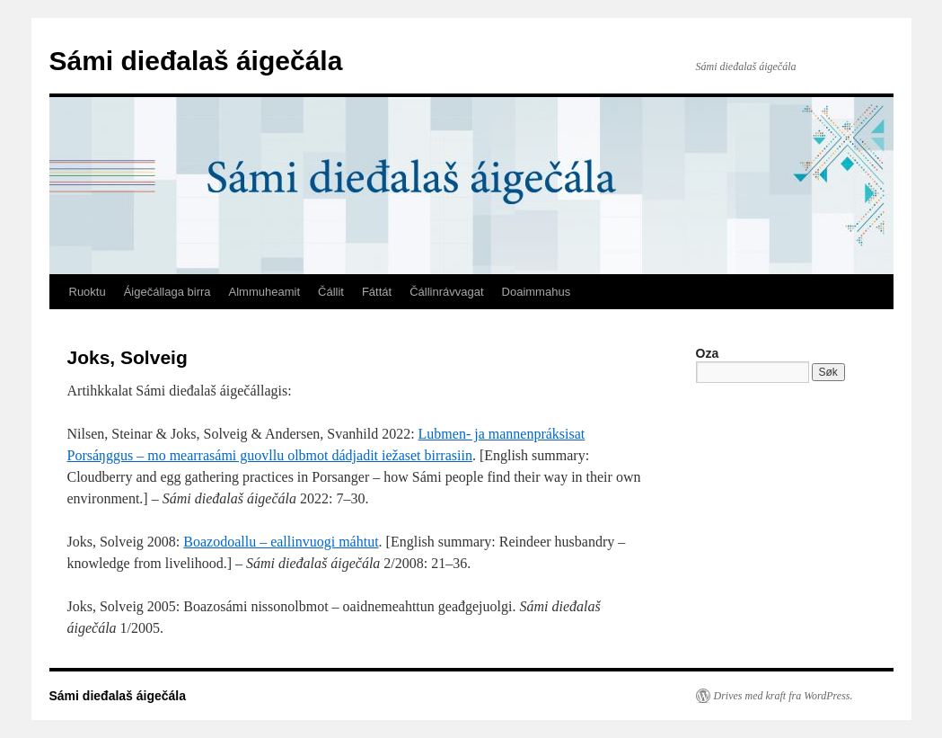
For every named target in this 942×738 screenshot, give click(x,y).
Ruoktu (87, 291)
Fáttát (377, 291)
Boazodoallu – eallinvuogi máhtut (280, 541)
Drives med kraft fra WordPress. (783, 695)
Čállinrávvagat (446, 291)
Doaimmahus (536, 291)
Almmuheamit (264, 291)
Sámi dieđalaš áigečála (196, 61)
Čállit (331, 291)
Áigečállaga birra (167, 291)
